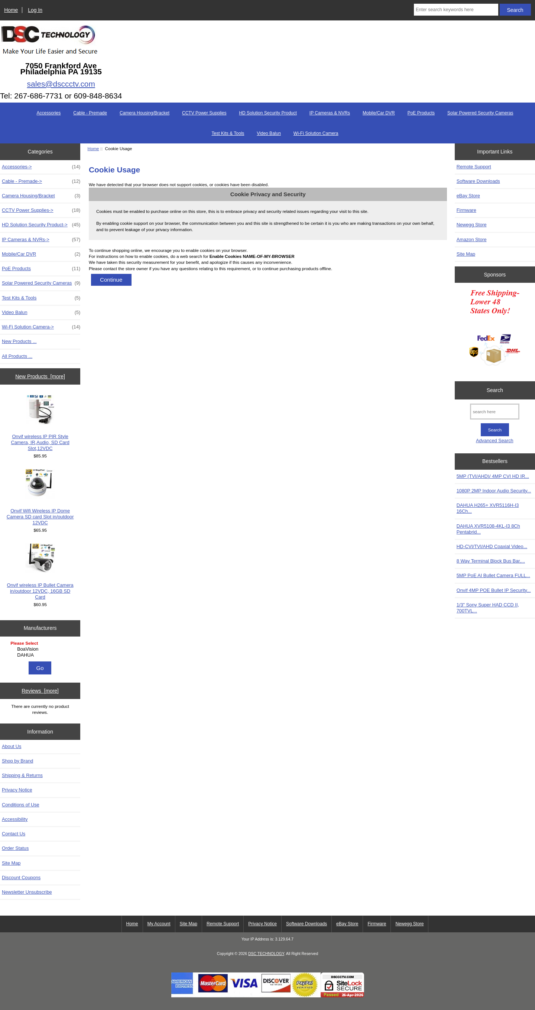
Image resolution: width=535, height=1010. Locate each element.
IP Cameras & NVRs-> (41, 240)
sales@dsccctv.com (61, 84)
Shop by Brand (17, 761)
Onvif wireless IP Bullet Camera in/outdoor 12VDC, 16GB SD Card (40, 571)
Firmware (466, 210)
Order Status (15, 848)
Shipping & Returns (22, 775)
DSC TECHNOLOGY (266, 954)
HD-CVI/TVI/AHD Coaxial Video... (492, 546)
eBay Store (468, 195)
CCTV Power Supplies (204, 113)
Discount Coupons (21, 877)
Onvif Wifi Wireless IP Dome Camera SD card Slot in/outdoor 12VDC (40, 497)
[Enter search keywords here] (456, 10)
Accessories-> (41, 167)
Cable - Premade (90, 113)
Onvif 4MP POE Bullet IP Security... (494, 590)
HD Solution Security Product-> (41, 225)
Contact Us (13, 833)
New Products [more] (40, 376)
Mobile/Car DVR (379, 113)
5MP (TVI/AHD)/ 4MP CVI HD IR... (493, 476)
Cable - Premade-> (41, 181)
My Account (159, 923)
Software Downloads (478, 181)
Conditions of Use (20, 804)
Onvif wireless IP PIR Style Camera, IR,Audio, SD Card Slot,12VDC (40, 423)
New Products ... (19, 341)
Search (495, 390)
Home (11, 10)
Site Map (11, 863)
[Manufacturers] (40, 650)
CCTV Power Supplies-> (41, 210)
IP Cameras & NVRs (329, 113)
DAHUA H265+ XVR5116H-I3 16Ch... (488, 508)
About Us (11, 746)
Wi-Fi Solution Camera (316, 133)
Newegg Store (472, 224)
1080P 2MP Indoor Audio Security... (494, 490)
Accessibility (14, 819)
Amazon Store (472, 239)
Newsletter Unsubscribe (27, 892)
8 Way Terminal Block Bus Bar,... (491, 561)
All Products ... (17, 356)
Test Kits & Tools (227, 133)
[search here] (494, 412)
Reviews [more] (40, 691)
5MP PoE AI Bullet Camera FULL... (493, 575)
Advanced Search (494, 440)
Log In (35, 10)
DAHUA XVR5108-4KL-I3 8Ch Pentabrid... (488, 529)
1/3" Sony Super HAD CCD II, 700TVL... (488, 608)
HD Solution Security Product (267, 113)
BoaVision (41, 649)
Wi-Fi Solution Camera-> (41, 327)
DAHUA (41, 655)
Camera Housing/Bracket (144, 113)
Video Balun (269, 133)
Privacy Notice (17, 790)
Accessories (49, 113)
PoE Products (421, 113)
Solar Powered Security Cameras (480, 113)
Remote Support (474, 166)
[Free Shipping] (495, 330)
